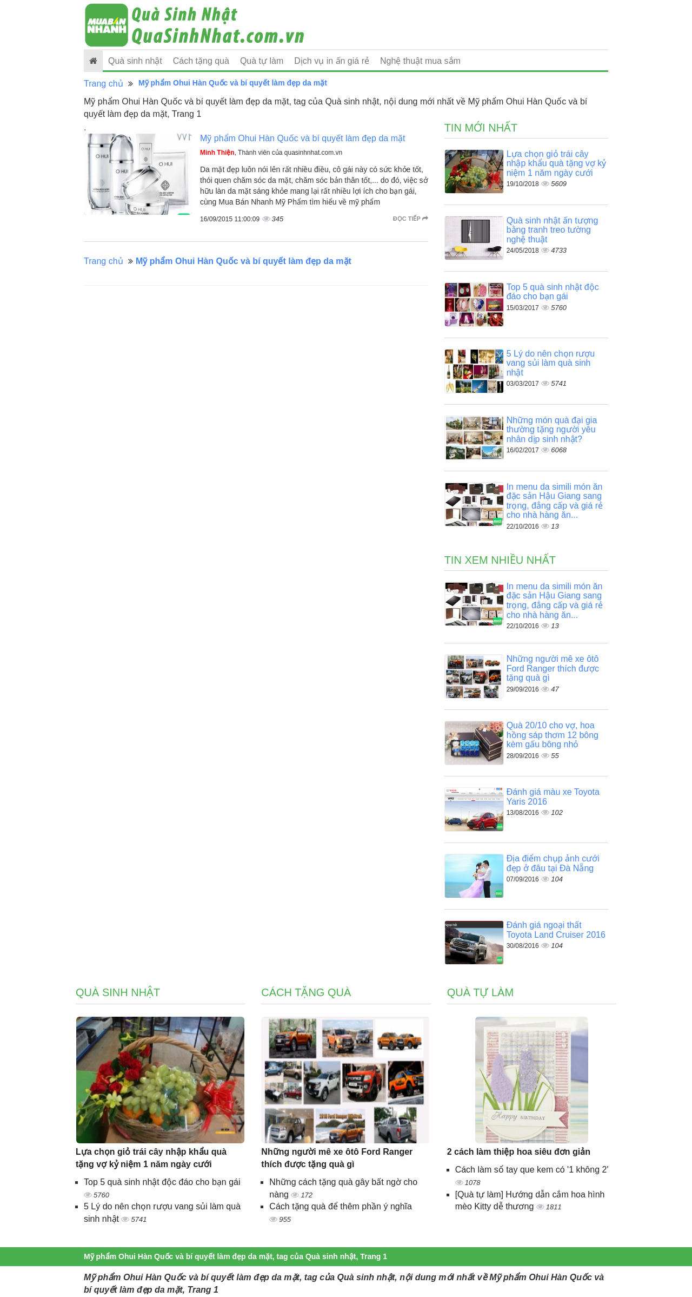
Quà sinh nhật (135, 60)
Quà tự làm (261, 60)
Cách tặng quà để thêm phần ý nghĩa (340, 1206)
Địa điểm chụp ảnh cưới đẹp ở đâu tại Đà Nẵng (553, 863)
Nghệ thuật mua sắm (420, 60)
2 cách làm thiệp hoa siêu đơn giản (518, 1151)
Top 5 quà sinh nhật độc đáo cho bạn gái (553, 291)
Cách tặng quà (201, 60)
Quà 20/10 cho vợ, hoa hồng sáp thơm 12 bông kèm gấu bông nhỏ (552, 735)
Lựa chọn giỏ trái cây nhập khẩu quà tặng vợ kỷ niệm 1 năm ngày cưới (557, 163)
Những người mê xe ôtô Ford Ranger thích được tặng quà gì (553, 668)
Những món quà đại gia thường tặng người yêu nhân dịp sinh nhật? (552, 430)
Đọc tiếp (410, 218)
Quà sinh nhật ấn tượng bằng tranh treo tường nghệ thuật (552, 230)
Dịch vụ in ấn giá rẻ (331, 60)
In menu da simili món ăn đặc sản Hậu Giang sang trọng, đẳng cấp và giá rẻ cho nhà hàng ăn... (555, 501)
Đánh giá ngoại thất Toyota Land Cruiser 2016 (556, 929)
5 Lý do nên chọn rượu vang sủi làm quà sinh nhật (551, 363)
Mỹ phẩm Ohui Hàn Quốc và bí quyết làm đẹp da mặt (302, 138)
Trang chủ (103, 83)
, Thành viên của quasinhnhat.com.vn (271, 152)
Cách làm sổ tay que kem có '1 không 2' (532, 1169)
